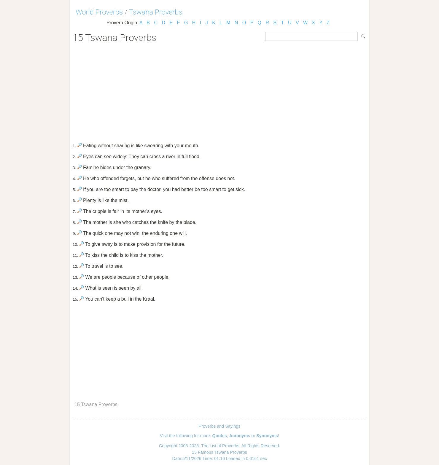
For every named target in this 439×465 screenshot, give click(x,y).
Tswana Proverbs (155, 12)
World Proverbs (99, 12)
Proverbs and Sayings (220, 426)
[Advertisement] (219, 90)
